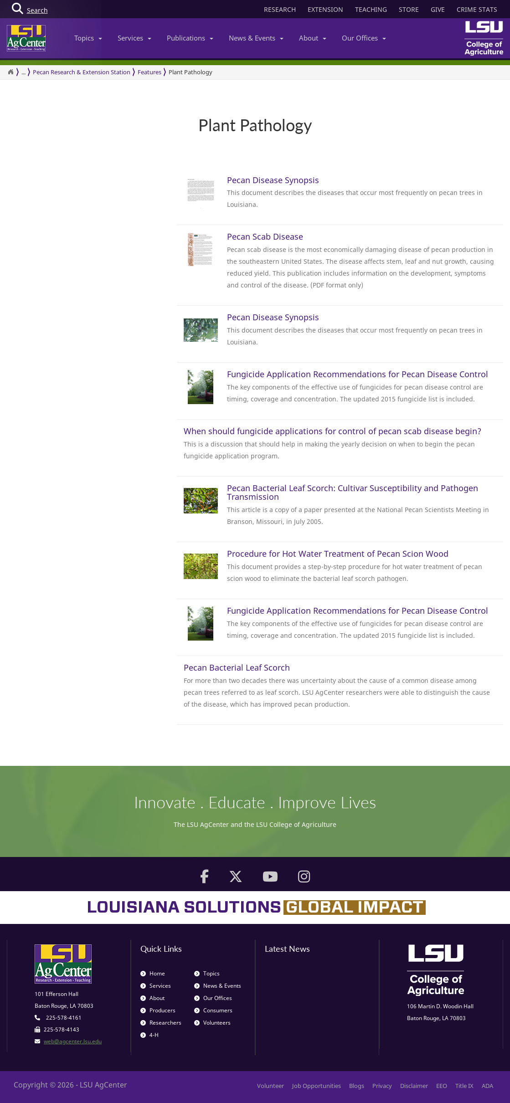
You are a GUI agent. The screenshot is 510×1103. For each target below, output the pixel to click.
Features (149, 72)
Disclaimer (414, 1086)
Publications (190, 37)
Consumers (213, 1010)
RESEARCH (280, 9)
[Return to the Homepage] (10, 72)
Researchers (160, 1022)
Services (134, 37)
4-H (149, 1035)
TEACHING (371, 9)
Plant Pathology (190, 72)
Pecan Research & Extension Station (81, 72)
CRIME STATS (477, 9)
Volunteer (270, 1086)
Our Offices (364, 37)
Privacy (382, 1086)
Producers (157, 1010)
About (312, 37)
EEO (441, 1086)
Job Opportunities (316, 1086)
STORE (409, 9)
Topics (88, 37)
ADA (487, 1086)
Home (152, 973)
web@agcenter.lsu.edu (73, 1041)
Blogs (356, 1086)
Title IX (464, 1086)
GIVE (438, 9)
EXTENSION (325, 9)
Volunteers (212, 1022)
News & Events (256, 37)
